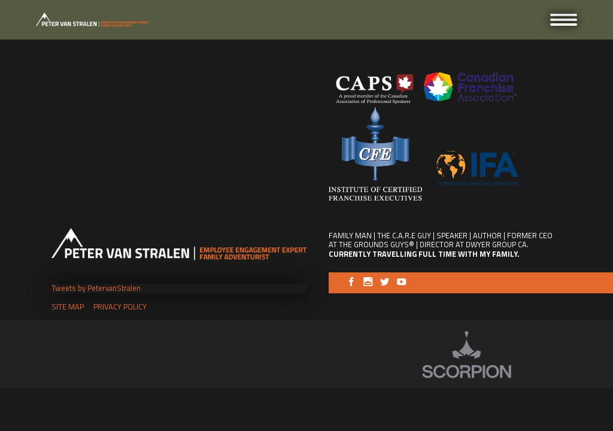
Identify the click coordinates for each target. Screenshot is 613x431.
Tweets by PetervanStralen (96, 288)
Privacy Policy (120, 306)
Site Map (67, 306)
